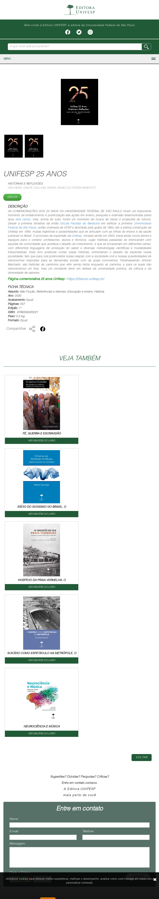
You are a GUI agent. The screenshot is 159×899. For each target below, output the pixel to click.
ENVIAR (137, 729)
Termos (142, 757)
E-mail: (14, 685)
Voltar (142, 611)
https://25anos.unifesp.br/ (85, 279)
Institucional (36, 757)
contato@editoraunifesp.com (22, 827)
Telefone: (88, 685)
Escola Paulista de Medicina (80, 223)
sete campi (23, 219)
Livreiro (74, 757)
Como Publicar (98, 757)
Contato (123, 757)
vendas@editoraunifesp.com (22, 843)
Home (15, 757)
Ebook (12, 197)
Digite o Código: (20, 726)
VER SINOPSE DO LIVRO (41, 441)
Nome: (13, 672)
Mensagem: (17, 697)
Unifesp (77, 236)
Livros (57, 757)
